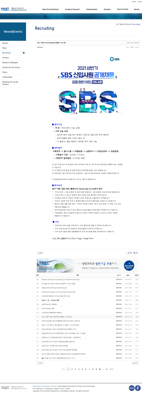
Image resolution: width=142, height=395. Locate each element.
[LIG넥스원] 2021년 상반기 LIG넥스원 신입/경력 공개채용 (59, 350)
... (103, 369)
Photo (4, 72)
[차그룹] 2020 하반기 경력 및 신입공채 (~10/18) (57, 283)
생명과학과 (40, 47)
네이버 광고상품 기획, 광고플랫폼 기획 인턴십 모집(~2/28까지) (61, 321)
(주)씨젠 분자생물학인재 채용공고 (52, 312)
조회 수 (137, 275)
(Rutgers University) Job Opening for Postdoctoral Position (61, 279)
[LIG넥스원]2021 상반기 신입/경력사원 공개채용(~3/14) (59, 329)
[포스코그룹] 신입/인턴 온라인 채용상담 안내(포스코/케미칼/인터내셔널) (64, 354)
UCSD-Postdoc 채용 (48, 308)
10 (99, 369)
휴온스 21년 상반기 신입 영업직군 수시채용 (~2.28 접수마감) (60, 325)
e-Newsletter (7, 77)
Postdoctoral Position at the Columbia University (57, 292)
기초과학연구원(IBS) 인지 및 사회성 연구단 (55, 296)
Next (112, 369)
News (4, 48)
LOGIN (139, 1)
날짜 (128, 275)
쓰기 (135, 363)
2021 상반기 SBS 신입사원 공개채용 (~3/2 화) (51, 43)
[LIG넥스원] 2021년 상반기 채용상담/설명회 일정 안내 (58, 341)
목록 (40, 253)
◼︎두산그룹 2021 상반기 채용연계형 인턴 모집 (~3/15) (58, 358)
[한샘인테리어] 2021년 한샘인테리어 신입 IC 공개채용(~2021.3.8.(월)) (64, 333)
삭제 (135, 253)
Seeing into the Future (11, 67)
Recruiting (6, 53)
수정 (129, 253)
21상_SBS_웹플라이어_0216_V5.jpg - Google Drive (72, 238)
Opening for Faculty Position (10, 83)
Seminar (5, 58)
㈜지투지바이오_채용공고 (49, 304)
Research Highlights (10, 62)
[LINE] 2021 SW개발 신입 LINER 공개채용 (55, 346)
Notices (5, 43)
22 (106, 369)
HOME (134, 1)
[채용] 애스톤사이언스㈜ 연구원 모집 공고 (54, 288)
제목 (77, 275)
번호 (37, 275)
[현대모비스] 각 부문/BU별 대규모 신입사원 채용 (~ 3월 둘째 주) (61, 337)
